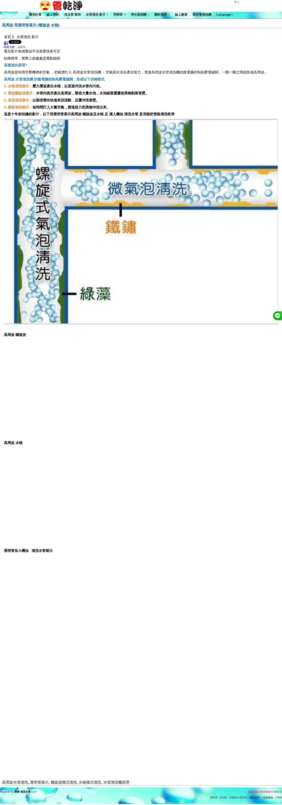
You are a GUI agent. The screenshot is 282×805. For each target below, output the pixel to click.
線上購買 (181, 14)
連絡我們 (254, 797)
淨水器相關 (140, 14)
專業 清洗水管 (22, 791)
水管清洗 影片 (97, 14)
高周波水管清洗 (15, 782)
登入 (237, 2)
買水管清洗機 (202, 14)
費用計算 (35, 14)
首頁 (7, 37)
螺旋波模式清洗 (64, 782)
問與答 (119, 14)
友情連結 (268, 797)
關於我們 (162, 14)
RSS (279, 797)
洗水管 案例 (72, 14)
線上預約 (53, 14)
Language (224, 14)
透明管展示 (39, 782)
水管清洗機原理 (116, 782)
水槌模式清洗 (90, 782)
